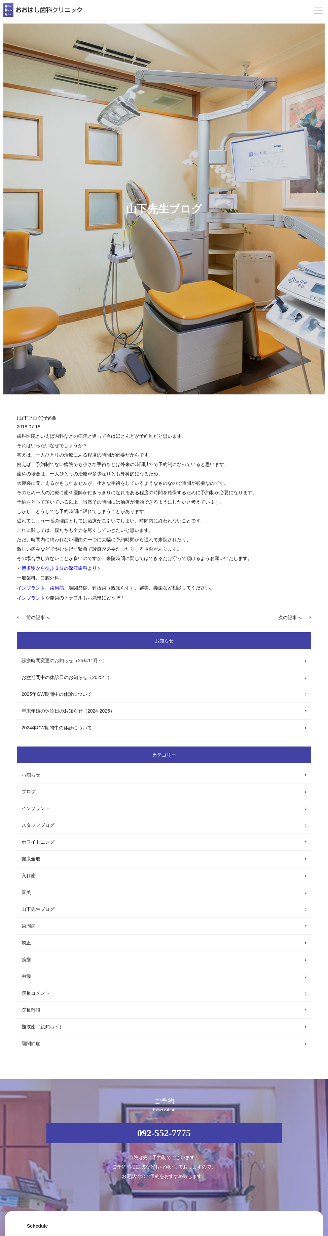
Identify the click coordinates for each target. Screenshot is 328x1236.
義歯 (26, 959)
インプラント (36, 808)
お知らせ (31, 774)
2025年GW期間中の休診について (57, 694)
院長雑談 (31, 1010)
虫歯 (26, 976)
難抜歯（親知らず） (43, 1026)
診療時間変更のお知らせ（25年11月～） (64, 660)
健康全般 (31, 858)
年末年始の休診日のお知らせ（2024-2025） (68, 711)
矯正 (26, 942)
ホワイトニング (38, 842)
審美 (26, 892)
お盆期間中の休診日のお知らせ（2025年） (67, 677)
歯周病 (29, 926)
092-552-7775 (164, 1133)
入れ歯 (29, 875)
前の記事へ (38, 617)
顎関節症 (31, 1043)
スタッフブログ (38, 825)
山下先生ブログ (38, 909)
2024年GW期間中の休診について (57, 727)
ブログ (29, 791)
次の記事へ (290, 617)
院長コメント (36, 993)
